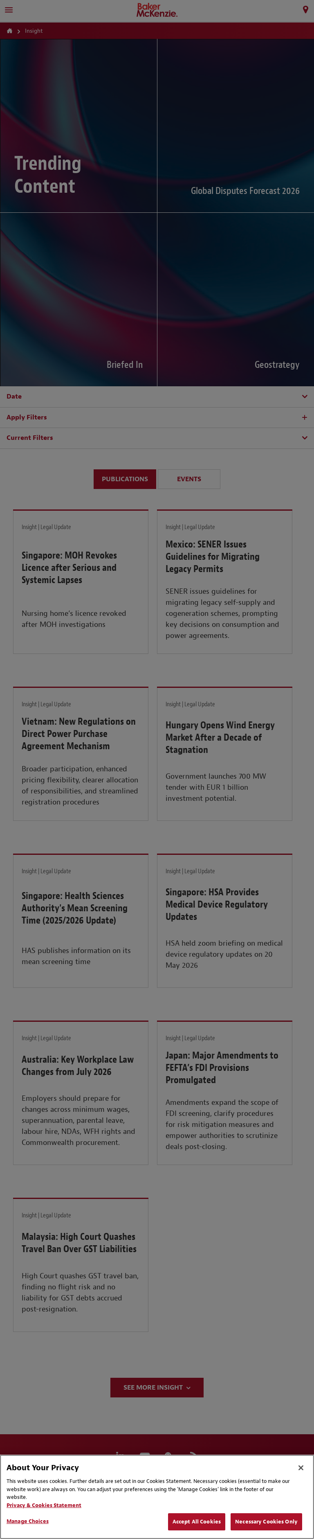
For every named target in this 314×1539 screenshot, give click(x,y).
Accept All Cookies (197, 1521)
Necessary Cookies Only (266, 1521)
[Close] (301, 1468)
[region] (157, 1497)
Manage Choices (28, 1521)
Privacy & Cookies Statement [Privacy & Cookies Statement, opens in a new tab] (44, 1505)
